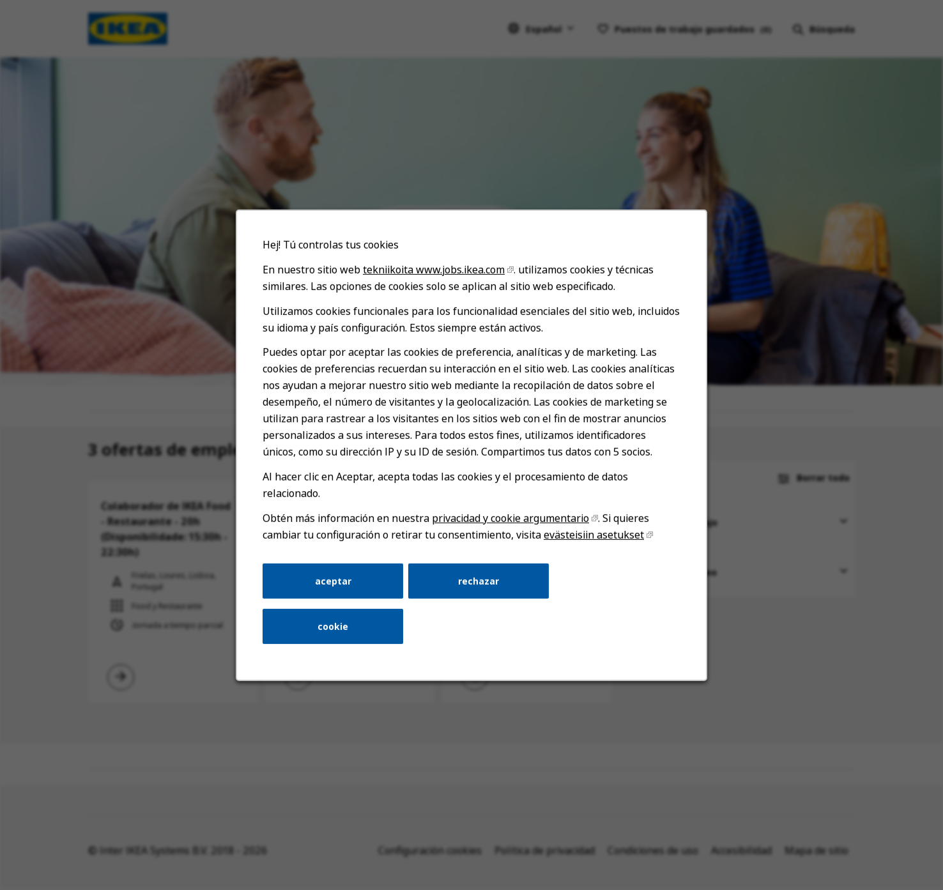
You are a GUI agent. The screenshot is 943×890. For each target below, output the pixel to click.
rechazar (478, 584)
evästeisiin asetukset (592, 539)
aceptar (334, 584)
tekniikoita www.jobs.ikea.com (434, 276)
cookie (334, 629)
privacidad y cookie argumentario (510, 522)
